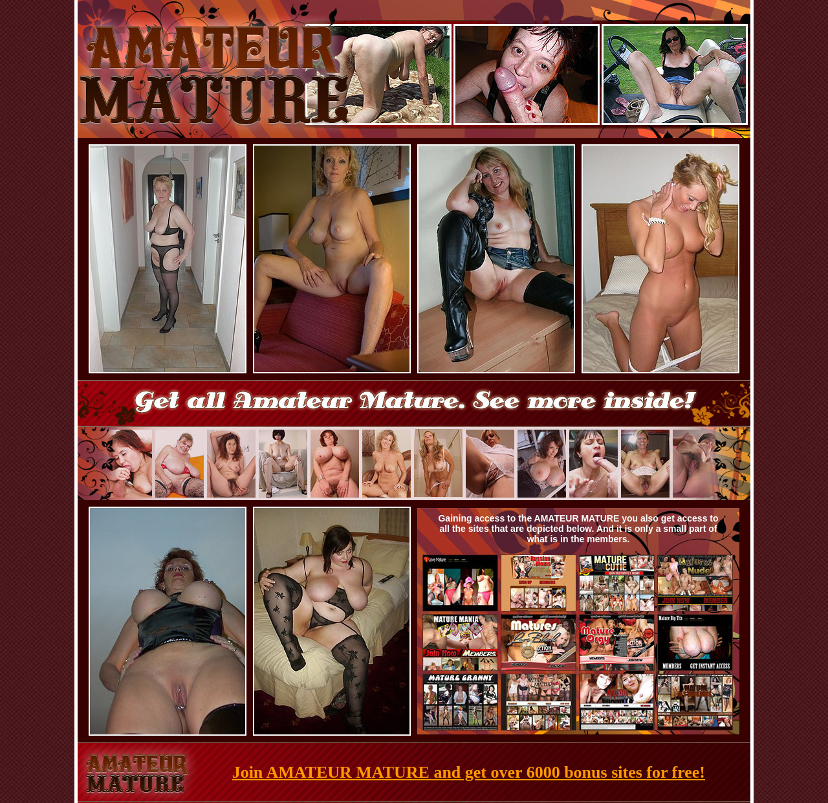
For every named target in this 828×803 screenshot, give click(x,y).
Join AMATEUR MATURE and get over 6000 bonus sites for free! (468, 772)
